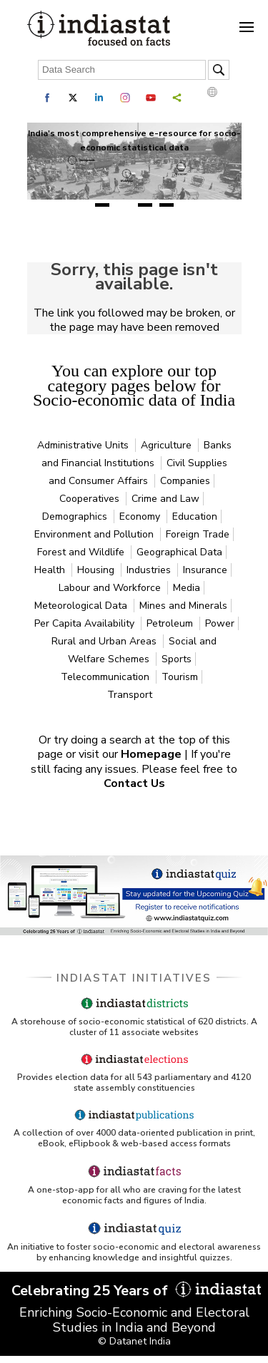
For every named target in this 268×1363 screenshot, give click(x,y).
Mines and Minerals (183, 605)
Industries (150, 570)
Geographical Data (179, 552)
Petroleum (171, 623)
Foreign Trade (197, 534)
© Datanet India (134, 1341)
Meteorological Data (82, 605)
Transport (129, 694)
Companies (185, 481)
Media (186, 588)
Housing (97, 570)
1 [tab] (102, 205)
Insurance (205, 570)
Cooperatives (90, 498)
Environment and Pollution (95, 534)
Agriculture (167, 445)
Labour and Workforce (111, 588)
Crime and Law (165, 498)
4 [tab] (166, 205)
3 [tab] (145, 205)
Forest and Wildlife (82, 552)
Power (219, 623)
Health (51, 570)
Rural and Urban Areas (105, 641)
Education (194, 516)
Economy (141, 516)
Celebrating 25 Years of (134, 1290)
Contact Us (134, 783)
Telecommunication (106, 677)
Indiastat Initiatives (134, 978)
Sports (177, 659)
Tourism (180, 677)
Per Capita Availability (85, 623)
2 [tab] (123, 205)
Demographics (76, 516)
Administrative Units (84, 445)
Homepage (152, 754)
